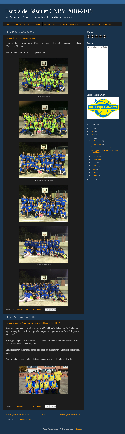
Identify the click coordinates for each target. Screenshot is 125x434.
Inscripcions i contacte (20, 24)
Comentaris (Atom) (24, 419)
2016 (92, 131)
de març (95, 172)
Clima (90, 47)
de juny (94, 163)
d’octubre (95, 156)
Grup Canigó (90, 24)
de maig (95, 166)
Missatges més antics (70, 414)
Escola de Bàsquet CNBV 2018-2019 (49, 11)
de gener (95, 175)
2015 (92, 135)
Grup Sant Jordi (76, 24)
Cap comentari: (35, 309)
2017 (92, 128)
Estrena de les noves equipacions (20, 38)
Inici (7, 24)
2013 (92, 179)
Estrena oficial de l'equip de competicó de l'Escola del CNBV (33, 323)
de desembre (97, 141)
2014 (92, 138)
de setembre (96, 159)
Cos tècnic (37, 24)
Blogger (78, 429)
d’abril (94, 169)
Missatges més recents (17, 414)
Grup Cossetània (105, 24)
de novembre (97, 144)
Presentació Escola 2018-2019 (55, 24)
